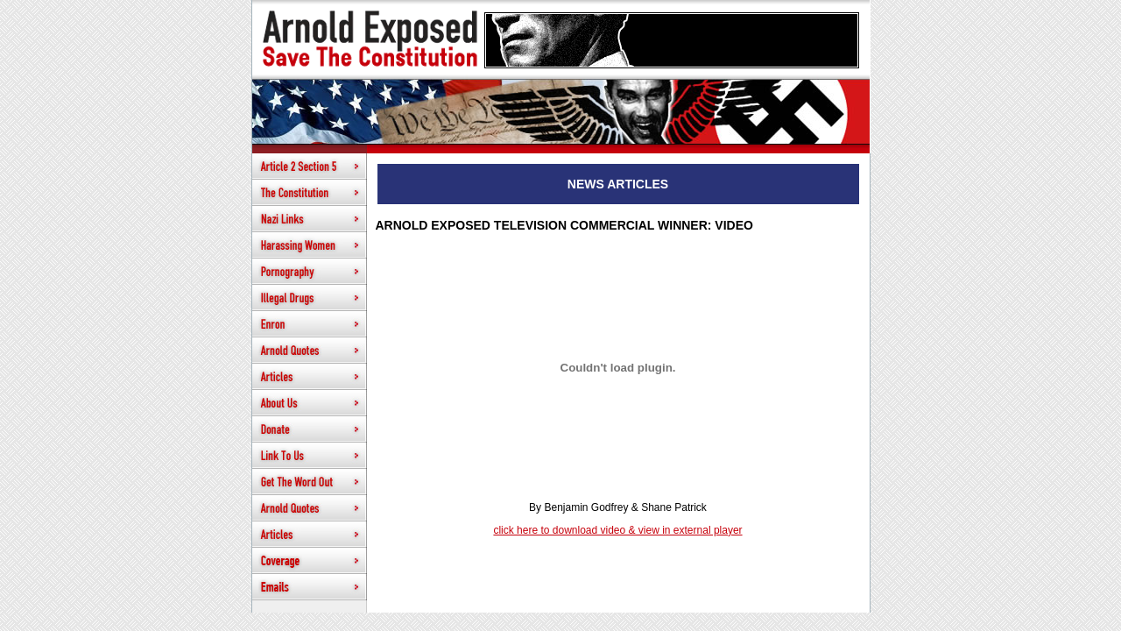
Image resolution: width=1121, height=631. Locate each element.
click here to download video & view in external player (617, 530)
